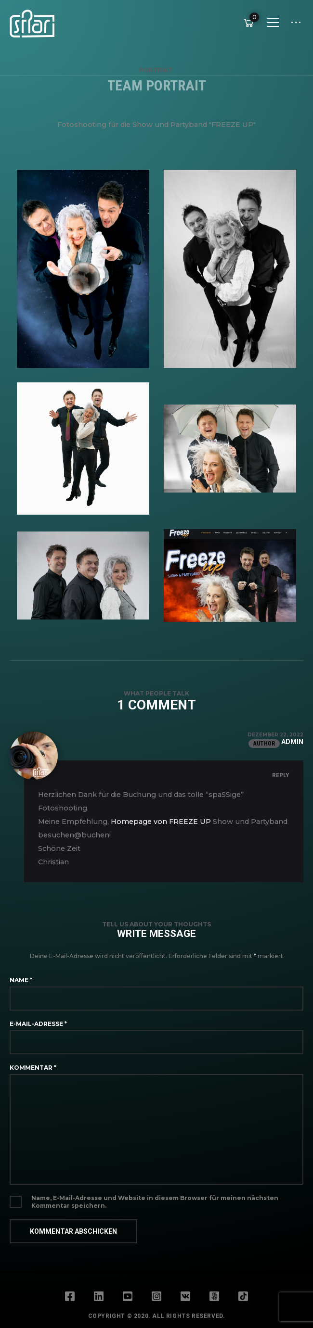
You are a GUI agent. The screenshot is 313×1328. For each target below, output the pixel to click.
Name (21, 980)
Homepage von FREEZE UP (161, 821)
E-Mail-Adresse (38, 1023)
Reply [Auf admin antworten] (280, 775)
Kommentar (33, 1067)
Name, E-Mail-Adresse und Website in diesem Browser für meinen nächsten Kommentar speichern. (154, 1201)
